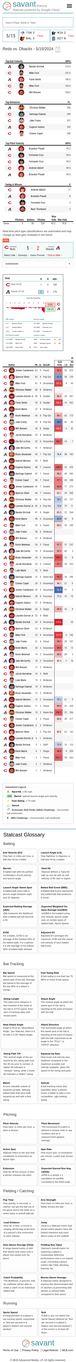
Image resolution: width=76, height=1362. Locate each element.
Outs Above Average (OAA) (18, 1244)
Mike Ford (34, 73)
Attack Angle (48, 998)
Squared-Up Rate (50, 1053)
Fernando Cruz (36, 155)
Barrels (7, 868)
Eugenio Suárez (37, 127)
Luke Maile (20, 570)
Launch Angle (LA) (51, 852)
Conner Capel (36, 133)
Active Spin (9, 1149)
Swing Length (11, 998)
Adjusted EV (48, 932)
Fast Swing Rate (50, 972)
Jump (44, 1222)
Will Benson (35, 92)
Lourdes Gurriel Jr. (24, 396)
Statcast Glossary (24, 835)
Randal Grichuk (36, 66)
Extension (8, 1168)
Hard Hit (16, 791)
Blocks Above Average (53, 1277)
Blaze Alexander (23, 454)
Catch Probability (13, 1277)
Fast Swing (18, 800)
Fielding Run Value (51, 1244)
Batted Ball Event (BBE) (54, 887)
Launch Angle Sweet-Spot (17, 887)
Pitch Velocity (10, 1123)
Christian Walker (37, 107)
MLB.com (67, 1350)
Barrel (17, 796)
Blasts (6, 1082)
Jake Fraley (35, 120)
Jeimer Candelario (24, 370)
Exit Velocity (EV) (12, 852)
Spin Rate (46, 1149)
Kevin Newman (22, 415)
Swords (45, 1082)
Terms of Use (11, 1350)
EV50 (6, 932)
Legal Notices (50, 1350)
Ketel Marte (21, 409)
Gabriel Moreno (23, 460)
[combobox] (38, 22)
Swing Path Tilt (11, 1053)
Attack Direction (50, 1024)
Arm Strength (48, 1199)
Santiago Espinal (37, 114)
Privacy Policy (30, 1350)
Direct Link (10, 255)
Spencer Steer (22, 376)
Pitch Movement (50, 1123)
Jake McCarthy (22, 447)
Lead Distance (11, 1222)
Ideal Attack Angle (13, 1024)
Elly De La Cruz (22, 441)
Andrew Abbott (36, 168)
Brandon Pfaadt (37, 148)
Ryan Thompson (38, 209)
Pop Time (8, 1199)
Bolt (43, 1312)
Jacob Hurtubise (23, 435)
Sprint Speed (10, 1312)
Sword (15, 805)
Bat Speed (9, 972)
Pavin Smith (35, 79)
